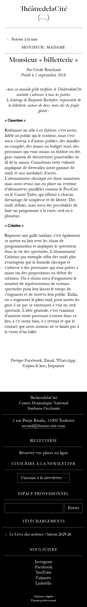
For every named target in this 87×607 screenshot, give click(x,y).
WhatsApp (65, 360)
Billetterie (43, 441)
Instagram (43, 561)
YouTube (44, 572)
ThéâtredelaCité (43, 398)
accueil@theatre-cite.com (43, 425)
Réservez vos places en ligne (43, 452)
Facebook (33, 360)
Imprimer (56, 365)
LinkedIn (43, 583)
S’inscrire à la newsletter (42, 477)
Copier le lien (34, 365)
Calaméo (43, 577)
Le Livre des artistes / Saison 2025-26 (40, 535)
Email (49, 360)
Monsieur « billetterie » (43, 60)
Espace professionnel (43, 494)
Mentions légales (43, 596)
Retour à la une (24, 39)
